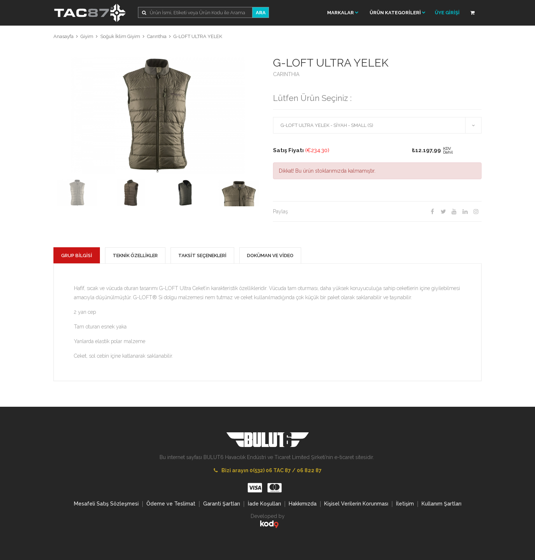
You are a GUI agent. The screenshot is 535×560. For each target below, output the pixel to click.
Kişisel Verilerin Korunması (356, 503)
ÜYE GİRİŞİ (447, 12)
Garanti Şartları (221, 503)
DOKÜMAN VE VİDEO (270, 255)
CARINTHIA (286, 74)
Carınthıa (157, 36)
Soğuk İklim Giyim (120, 36)
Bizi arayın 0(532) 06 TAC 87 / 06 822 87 (268, 470)
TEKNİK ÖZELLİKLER (135, 255)
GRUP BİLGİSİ (76, 255)
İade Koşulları (264, 503)
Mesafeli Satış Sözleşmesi (106, 503)
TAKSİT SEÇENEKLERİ (202, 255)
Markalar (343, 12)
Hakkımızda (303, 503)
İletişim (405, 503)
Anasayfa (63, 36)
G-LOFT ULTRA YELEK (197, 36)
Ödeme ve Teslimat (170, 503)
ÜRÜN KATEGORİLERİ (398, 12)
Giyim (87, 36)
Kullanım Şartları (441, 503)
